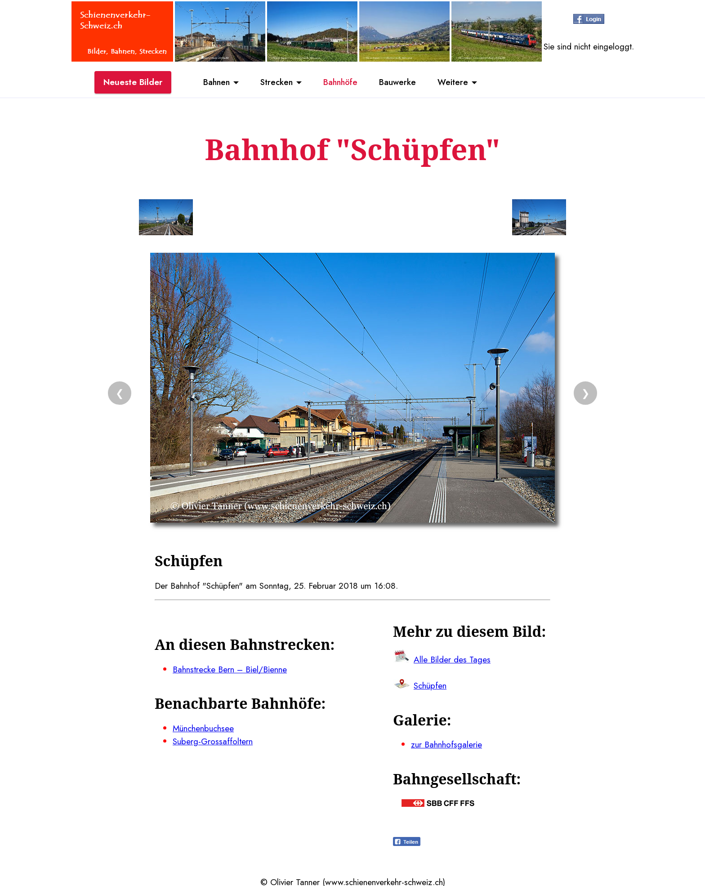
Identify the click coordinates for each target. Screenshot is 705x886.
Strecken (275, 82)
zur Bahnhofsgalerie (446, 743)
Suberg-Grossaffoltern (213, 740)
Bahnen (213, 82)
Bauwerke (400, 82)
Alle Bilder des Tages (452, 658)
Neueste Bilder (132, 82)
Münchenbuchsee (203, 726)
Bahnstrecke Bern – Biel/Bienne (230, 668)
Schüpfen (430, 684)
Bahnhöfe (342, 82)
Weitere (457, 82)
